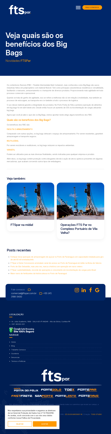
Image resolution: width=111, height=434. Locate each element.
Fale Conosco (92, 7)
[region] (32, 417)
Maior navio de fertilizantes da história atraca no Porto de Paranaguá (39, 273)
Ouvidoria (15, 353)
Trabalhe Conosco (18, 350)
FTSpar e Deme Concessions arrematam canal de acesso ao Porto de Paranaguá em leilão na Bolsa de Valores (56, 263)
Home (13, 342)
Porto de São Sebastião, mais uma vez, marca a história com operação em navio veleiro (46, 266)
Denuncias (15, 357)
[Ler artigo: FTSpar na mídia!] (30, 207)
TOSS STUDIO (96, 414)
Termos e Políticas (18, 361)
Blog (13, 346)
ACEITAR (44, 424)
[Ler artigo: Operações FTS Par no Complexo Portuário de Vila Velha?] (80, 211)
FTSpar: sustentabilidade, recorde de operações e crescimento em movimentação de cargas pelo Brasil (53, 270)
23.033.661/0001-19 (73, 414)
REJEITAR (19, 424)
